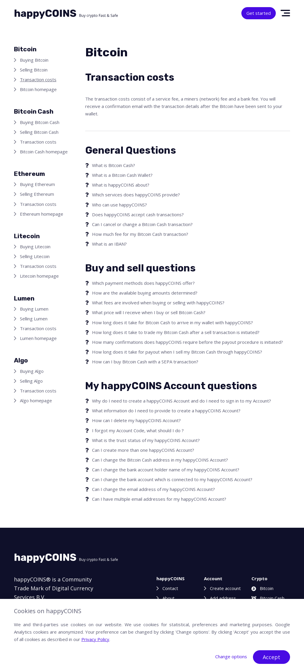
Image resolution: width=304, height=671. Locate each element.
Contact (170, 588)
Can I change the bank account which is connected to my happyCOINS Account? (172, 479)
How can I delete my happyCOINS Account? (136, 420)
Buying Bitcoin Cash (39, 122)
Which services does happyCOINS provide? (136, 195)
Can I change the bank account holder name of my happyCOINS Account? (165, 470)
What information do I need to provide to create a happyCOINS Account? (166, 411)
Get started (258, 13)
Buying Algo (32, 371)
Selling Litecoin (35, 256)
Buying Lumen (34, 309)
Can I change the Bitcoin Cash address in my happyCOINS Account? (160, 460)
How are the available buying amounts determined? (144, 293)
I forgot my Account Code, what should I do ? (138, 430)
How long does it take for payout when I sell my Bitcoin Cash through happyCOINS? (177, 352)
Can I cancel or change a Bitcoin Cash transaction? (142, 224)
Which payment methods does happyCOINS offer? (143, 283)
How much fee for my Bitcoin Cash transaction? (140, 234)
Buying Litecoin (35, 246)
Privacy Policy (95, 639)
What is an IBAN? (109, 244)
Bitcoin (262, 588)
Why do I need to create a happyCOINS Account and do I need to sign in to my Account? (181, 401)
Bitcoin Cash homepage (44, 152)
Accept (271, 657)
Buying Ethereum (37, 184)
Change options (231, 656)
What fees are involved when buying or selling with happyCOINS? (158, 303)
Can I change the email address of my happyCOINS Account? (153, 489)
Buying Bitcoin (34, 60)
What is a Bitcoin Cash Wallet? (122, 175)
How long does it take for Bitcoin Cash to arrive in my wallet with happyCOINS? (172, 322)
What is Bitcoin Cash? (113, 165)
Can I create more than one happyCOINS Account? (143, 450)
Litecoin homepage (39, 276)
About (168, 598)
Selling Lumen (34, 319)
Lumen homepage (38, 338)
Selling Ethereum (37, 194)
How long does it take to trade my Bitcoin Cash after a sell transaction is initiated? (175, 332)
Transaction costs (38, 79)
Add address (223, 598)
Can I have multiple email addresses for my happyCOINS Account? (159, 499)
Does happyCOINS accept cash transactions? (138, 214)
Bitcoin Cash (267, 598)
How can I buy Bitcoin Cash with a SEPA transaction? (145, 362)
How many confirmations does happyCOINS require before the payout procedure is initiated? (187, 342)
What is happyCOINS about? (120, 185)
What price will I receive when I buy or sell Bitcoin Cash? (148, 312)
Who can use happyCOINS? (119, 205)
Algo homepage (36, 400)
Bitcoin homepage (38, 89)
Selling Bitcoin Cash (39, 132)
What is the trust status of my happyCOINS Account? (146, 440)
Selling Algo (31, 381)
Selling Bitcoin (34, 70)
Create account (225, 588)
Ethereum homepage (41, 214)
